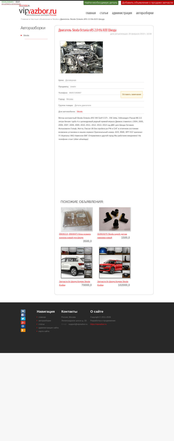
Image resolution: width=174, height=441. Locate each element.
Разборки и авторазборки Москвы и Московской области (39, 11)
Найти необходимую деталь (101, 2)
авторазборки (145, 13)
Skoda (55, 19)
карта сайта (44, 331)
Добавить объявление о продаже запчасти (147, 2)
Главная (25, 19)
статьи (104, 13)
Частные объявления (40, 19)
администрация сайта (48, 328)
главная (91, 13)
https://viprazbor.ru (98, 324)
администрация (122, 13)
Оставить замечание (131, 94)
